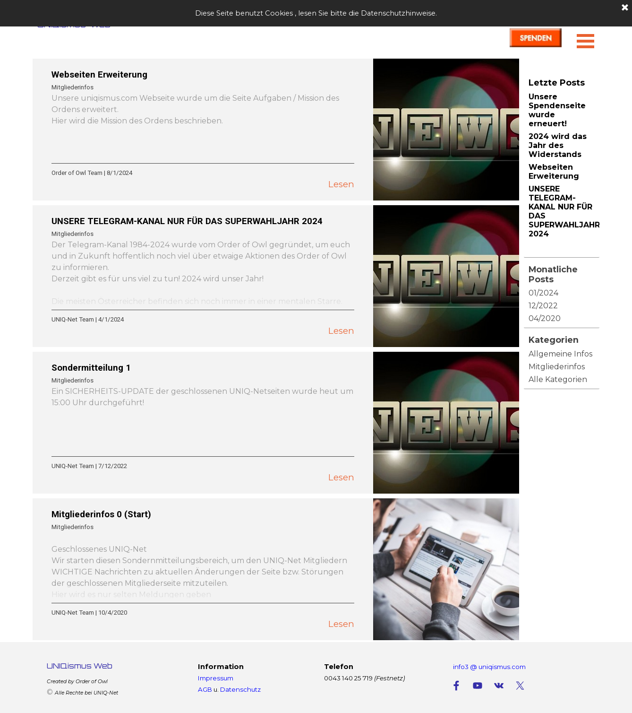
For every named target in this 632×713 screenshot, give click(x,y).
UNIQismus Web (79, 665)
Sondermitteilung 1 (91, 368)
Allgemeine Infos (560, 353)
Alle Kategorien (558, 379)
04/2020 (545, 318)
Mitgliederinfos (72, 87)
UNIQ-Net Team (72, 319)
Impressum (215, 678)
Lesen (341, 184)
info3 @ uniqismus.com (489, 666)
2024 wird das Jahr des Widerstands (558, 145)
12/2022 (543, 305)
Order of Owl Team (76, 172)
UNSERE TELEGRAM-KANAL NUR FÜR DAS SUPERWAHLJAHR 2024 (187, 221)
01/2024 (543, 292)
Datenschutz (240, 689)
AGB (205, 689)
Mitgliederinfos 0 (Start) (101, 514)
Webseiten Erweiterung (99, 75)
